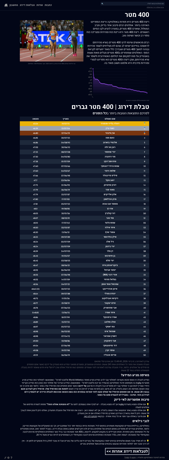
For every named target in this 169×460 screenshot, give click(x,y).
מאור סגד (110, 189)
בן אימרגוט (110, 255)
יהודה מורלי (110, 293)
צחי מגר (110, 218)
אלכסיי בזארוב (110, 142)
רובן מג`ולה (110, 147)
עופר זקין (110, 350)
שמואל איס (110, 331)
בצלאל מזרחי (110, 279)
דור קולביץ (110, 213)
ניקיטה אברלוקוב (110, 298)
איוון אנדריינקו (110, 288)
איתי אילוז (110, 227)
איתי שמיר (110, 312)
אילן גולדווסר (110, 236)
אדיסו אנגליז (110, 355)
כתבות (48, 5)
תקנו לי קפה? (130, 457)
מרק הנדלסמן (110, 199)
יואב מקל (110, 180)
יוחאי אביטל (110, 270)
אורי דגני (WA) (110, 274)
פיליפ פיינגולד (110, 175)
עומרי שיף (110, 232)
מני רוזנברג (110, 156)
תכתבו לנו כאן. (90, 416)
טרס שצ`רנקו (110, 161)
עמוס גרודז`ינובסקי (110, 166)
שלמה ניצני (110, 170)
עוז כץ (110, 208)
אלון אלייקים (110, 194)
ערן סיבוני (110, 133)
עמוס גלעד (110, 222)
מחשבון (13, 5)
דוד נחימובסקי (110, 345)
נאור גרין (110, 128)
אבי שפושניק (110, 307)
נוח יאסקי (110, 326)
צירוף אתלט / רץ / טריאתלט (155, 7)
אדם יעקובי (110, 303)
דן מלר (110, 251)
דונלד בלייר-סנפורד (110, 123)
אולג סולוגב (110, 321)
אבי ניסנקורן (110, 340)
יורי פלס (110, 260)
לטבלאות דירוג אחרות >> (127, 451)
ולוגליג (140, 457)
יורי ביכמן (110, 246)
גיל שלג (110, 241)
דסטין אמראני (110, 336)
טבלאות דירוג (27, 5)
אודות (39, 5)
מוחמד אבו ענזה (110, 203)
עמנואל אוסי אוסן (110, 284)
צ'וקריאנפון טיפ (110, 265)
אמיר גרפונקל (110, 317)
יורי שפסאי (110, 151)
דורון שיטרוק (110, 185)
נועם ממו (110, 137)
